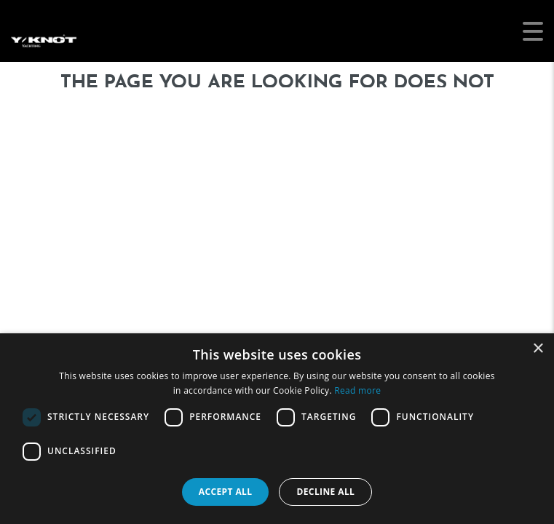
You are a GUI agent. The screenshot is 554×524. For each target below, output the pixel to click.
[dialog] (277, 428)
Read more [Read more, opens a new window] (357, 390)
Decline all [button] (325, 491)
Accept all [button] (226, 491)
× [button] (537, 349)
